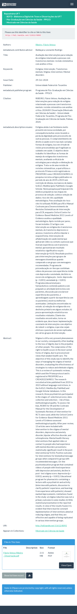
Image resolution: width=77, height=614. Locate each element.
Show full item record (13, 575)
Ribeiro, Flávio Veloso (46, 44)
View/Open (66, 565)
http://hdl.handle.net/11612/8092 (51, 525)
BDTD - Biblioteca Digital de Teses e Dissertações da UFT (34, 16)
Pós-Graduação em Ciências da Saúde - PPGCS (29, 19)
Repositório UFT (12, 13)
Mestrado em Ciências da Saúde (22, 22)
